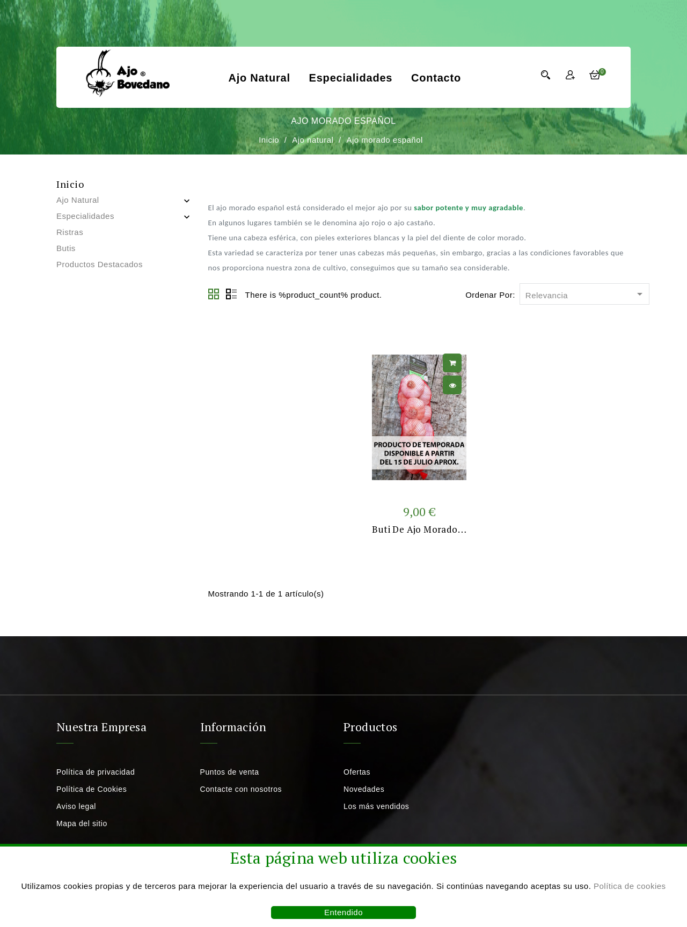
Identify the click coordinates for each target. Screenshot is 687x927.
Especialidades (351, 78)
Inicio (70, 184)
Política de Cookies (91, 789)
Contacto (436, 78)
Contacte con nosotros (241, 789)
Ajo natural (259, 78)
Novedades (364, 789)
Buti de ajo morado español (433, 529)
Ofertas (357, 772)
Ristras (69, 232)
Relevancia (585, 295)
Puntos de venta (229, 772)
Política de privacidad (95, 772)
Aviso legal (76, 806)
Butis (66, 248)
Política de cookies (630, 886)
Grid (214, 294)
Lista (231, 294)
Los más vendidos (376, 806)
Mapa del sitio (81, 823)
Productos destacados (99, 264)
